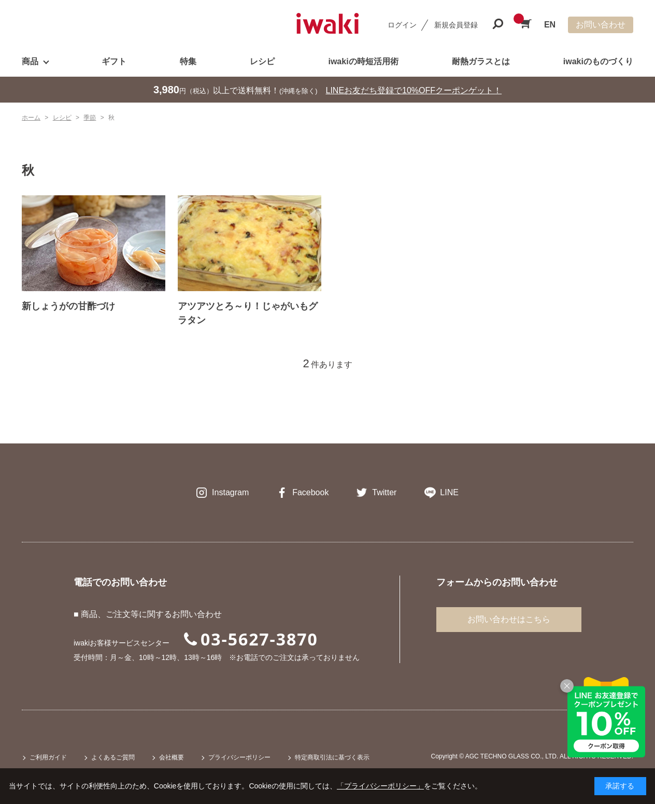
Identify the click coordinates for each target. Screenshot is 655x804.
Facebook (310, 492)
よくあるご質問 (113, 757)
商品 (30, 61)
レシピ (262, 61)
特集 (188, 61)
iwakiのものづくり (598, 61)
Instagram (230, 492)
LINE (449, 492)
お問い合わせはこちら (508, 619)
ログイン (402, 25)
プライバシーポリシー (239, 757)
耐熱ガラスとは (481, 61)
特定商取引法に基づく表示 (332, 757)
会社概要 (171, 757)
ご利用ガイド (48, 757)
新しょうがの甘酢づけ (68, 306)
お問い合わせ (600, 24)
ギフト (114, 61)
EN (550, 24)
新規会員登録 (456, 25)
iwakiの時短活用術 (363, 61)
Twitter (384, 492)
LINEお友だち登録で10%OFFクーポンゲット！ (414, 90)
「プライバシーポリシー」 (380, 786)
